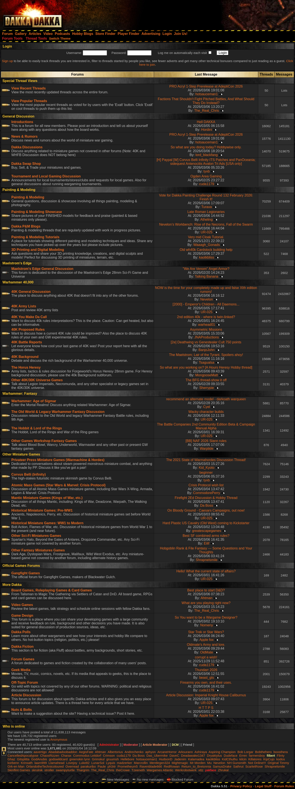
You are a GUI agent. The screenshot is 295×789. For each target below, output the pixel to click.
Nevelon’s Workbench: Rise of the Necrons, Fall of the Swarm (206, 224)
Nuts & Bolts (21, 710)
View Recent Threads (28, 88)
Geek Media (20, 670)
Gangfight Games (25, 573)
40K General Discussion (30, 291)
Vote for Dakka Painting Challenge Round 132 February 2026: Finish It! (206, 197)
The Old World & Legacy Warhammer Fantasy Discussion (58, 412)
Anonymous (58, 739)
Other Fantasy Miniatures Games (38, 550)
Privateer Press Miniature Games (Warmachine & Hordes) (57, 460)
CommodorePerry (206, 493)
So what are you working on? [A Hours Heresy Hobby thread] (206, 367)
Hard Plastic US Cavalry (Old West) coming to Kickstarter (206, 523)
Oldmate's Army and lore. (206, 644)
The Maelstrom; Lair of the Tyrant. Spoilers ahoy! (206, 355)
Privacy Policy (241, 786)
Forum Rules (284, 786)
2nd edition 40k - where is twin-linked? (206, 317)
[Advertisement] (237, 13)
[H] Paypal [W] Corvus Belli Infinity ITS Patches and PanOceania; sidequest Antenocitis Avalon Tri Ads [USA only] (206, 161)
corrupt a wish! (206, 657)
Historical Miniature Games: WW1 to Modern (47, 523)
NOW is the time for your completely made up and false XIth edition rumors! (206, 289)
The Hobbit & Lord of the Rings (36, 428)
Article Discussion (26, 695)
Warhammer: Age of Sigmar (33, 401)
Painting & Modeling (27, 197)
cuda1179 (206, 184)
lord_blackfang (207, 155)
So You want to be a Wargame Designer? (206, 617)
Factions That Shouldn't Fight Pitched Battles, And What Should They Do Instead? (206, 101)
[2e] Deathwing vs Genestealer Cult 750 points (206, 342)
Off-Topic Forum (24, 682)
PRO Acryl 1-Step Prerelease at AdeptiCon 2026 (206, 86)
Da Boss (206, 505)
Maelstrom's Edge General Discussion (42, 269)
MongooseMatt (206, 375)
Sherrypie (206, 388)
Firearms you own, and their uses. (206, 682)
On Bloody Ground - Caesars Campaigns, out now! (206, 510)
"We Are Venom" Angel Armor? (206, 269)
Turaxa (206, 207)
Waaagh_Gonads (206, 245)
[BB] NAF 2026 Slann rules (206, 441)
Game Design (22, 615)
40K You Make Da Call (29, 317)
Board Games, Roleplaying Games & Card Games (51, 590)
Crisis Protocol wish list (206, 485)
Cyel (206, 407)
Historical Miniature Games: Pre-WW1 (42, 510)
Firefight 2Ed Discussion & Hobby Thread (206, 498)
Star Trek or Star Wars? (206, 632)
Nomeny (206, 625)
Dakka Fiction (22, 646)
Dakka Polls (21, 632)
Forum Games (22, 659)
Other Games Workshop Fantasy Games (44, 441)
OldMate (206, 652)
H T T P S (206, 708)
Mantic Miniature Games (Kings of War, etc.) (47, 498)
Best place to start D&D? (206, 590)
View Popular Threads (29, 101)
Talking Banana (206, 276)
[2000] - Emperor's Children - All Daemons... (206, 304)
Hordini (206, 129)
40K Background (25, 357)
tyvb (206, 171)
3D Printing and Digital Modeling (37, 250)
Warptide (206, 448)
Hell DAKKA (206, 122)
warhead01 (206, 324)
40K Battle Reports (26, 342)
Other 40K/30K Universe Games (37, 380)
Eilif (206, 543)
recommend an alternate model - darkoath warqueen (206, 399)
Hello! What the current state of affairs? (206, 571)
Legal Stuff (263, 786)
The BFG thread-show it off (206, 380)
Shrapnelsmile (206, 560)
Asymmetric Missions (206, 329)
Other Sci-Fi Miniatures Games (36, 535)
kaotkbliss (206, 257)
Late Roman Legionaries (206, 212)
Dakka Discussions (27, 147)
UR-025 (206, 232)
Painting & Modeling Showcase (36, 212)
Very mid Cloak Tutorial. (206, 237)
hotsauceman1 (206, 94)
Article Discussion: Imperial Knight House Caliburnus (206, 695)
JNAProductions (206, 337)
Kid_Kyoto (206, 467)
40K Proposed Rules (28, 329)
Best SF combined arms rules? (206, 535)
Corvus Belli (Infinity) (28, 474)
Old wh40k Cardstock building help (206, 250)
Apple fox (206, 640)
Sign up (7, 61)
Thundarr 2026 (206, 670)
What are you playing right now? (206, 603)
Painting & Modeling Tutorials (35, 237)
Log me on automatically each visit (182, 53)
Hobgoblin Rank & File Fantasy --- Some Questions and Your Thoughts (206, 550)
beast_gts (206, 677)
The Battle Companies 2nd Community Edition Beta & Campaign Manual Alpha (206, 426)
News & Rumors (24, 136)
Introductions (22, 122)
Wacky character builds (206, 412)
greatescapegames (206, 531)
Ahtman (206, 598)
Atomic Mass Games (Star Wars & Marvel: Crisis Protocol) (58, 485)
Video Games (22, 605)
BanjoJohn (207, 350)
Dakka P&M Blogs (25, 226)
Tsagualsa (206, 362)
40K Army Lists (23, 306)
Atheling (206, 219)
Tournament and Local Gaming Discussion (46, 176)
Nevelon (206, 299)
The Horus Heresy (26, 367)
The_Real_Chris (206, 110)
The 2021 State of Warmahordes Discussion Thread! (206, 460)
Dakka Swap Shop (26, 163)
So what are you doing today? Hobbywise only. (205, 147)
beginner (206, 472)
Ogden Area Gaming (206, 176)
